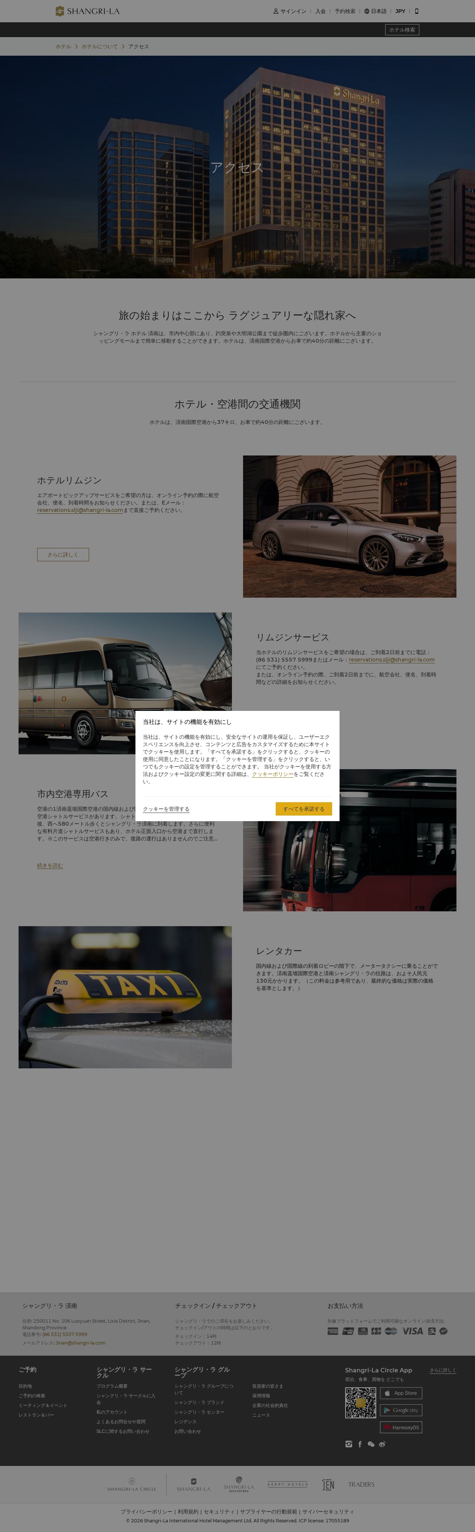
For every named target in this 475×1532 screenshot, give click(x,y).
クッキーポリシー (273, 774)
